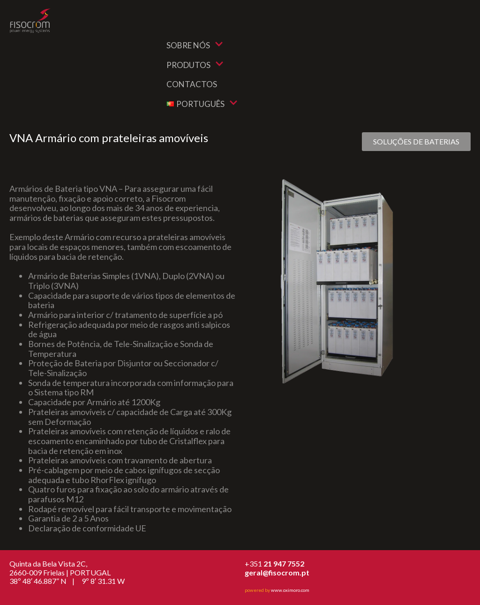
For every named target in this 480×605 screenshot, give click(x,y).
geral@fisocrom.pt (277, 572)
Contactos (191, 84)
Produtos (195, 65)
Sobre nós (194, 45)
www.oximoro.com (290, 590)
